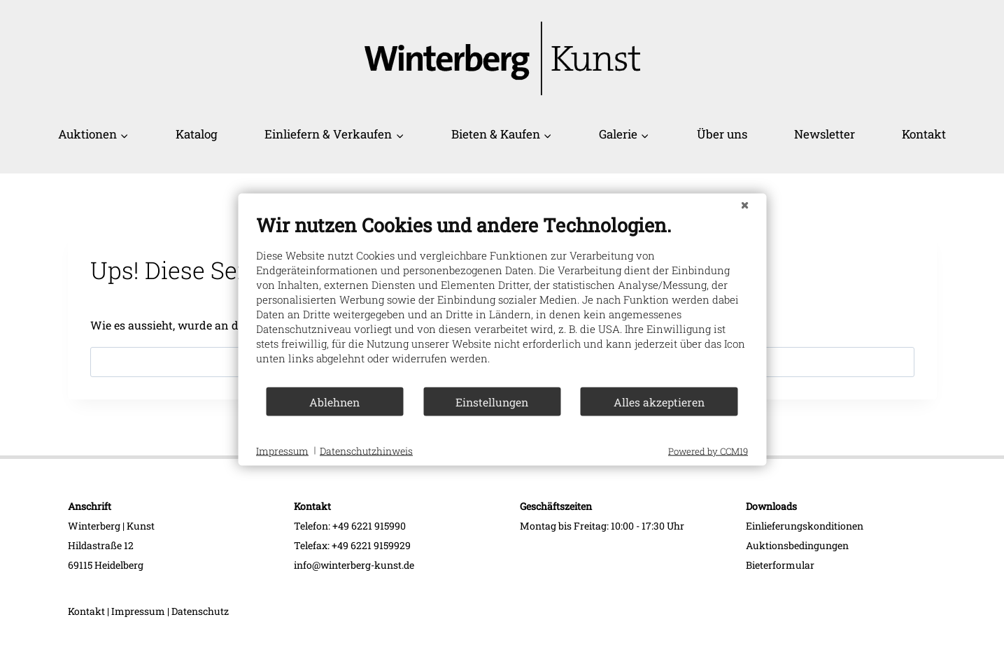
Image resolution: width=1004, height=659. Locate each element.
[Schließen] (744, 204)
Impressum (138, 611)
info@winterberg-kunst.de (354, 565)
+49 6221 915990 (369, 525)
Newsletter (824, 134)
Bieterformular (780, 565)
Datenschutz (200, 611)
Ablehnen (334, 401)
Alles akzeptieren (659, 401)
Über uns (722, 134)
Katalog (197, 134)
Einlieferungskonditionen (804, 525)
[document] (502, 299)
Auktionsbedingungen (797, 545)
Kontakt (924, 134)
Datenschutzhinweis (366, 450)
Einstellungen (491, 401)
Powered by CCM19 (708, 451)
